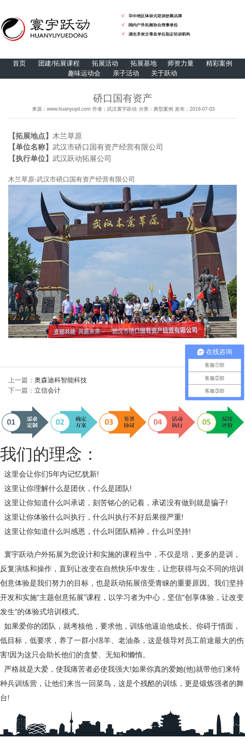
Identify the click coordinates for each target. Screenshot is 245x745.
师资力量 (180, 63)
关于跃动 (164, 73)
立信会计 (47, 390)
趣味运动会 (84, 73)
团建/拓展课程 (58, 63)
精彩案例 (219, 63)
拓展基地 (144, 63)
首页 (19, 63)
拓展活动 (105, 63)
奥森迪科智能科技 (60, 380)
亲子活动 (126, 73)
